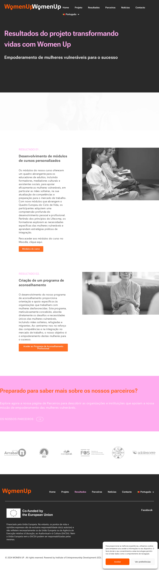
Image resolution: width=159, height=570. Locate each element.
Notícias (125, 7)
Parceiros (110, 7)
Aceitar (117, 562)
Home (66, 7)
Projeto (78, 7)
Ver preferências (143, 562)
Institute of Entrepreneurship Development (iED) (78, 557)
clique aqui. (36, 242)
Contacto (140, 7)
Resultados (94, 7)
